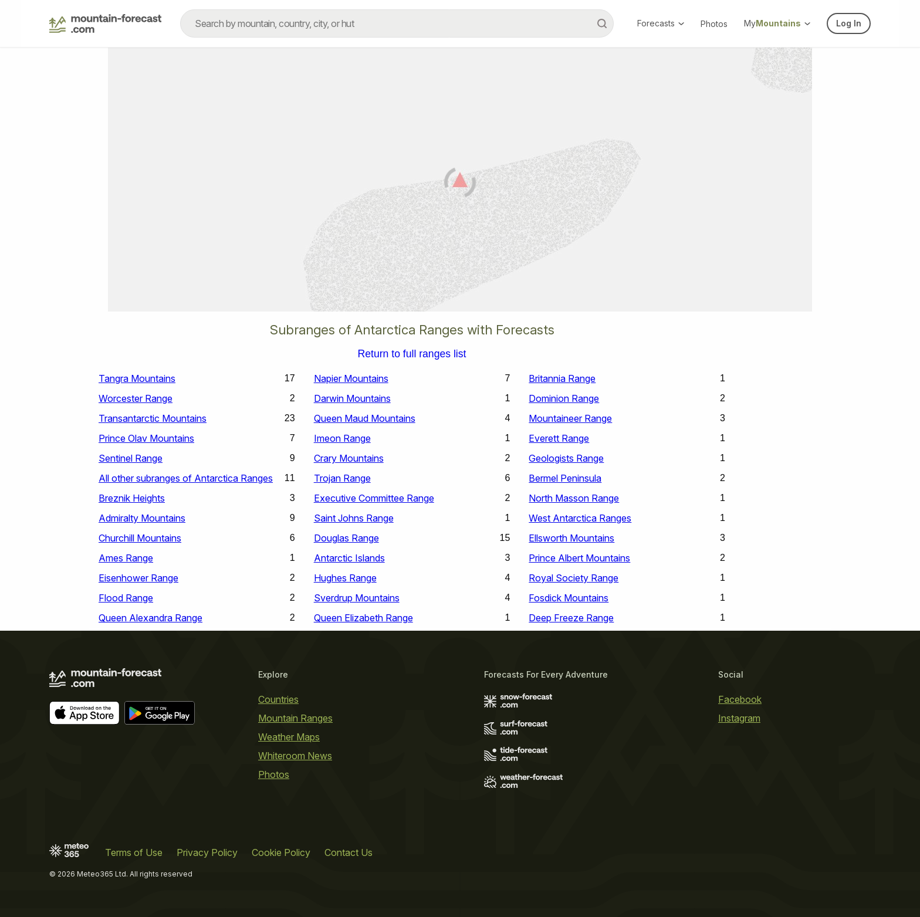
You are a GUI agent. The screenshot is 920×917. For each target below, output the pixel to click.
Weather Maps (289, 737)
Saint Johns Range (354, 518)
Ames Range (126, 558)
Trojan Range (342, 478)
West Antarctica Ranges (580, 518)
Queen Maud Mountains (364, 418)
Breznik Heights (132, 498)
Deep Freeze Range (571, 618)
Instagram (739, 718)
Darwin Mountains (352, 398)
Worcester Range (135, 398)
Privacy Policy (207, 852)
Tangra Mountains (137, 378)
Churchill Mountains (140, 538)
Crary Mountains (349, 458)
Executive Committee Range (374, 498)
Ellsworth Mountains (571, 538)
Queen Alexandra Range (150, 618)
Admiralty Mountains (142, 518)
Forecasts (660, 23)
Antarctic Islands (349, 558)
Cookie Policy (281, 852)
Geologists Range (566, 458)
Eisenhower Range (138, 578)
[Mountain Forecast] (105, 23)
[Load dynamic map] (460, 184)
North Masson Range (574, 498)
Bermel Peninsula (565, 478)
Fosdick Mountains (568, 598)
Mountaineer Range (570, 418)
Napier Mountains (351, 378)
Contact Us (348, 852)
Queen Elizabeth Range (363, 618)
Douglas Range (346, 538)
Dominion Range (564, 398)
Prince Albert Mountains (579, 558)
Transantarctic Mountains (153, 418)
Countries (278, 699)
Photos (714, 24)
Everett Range (559, 438)
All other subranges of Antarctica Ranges (186, 478)
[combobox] (397, 23)
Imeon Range (342, 438)
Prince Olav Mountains (146, 438)
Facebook (740, 699)
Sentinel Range (131, 458)
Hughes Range (345, 578)
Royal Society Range (573, 578)
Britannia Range (562, 378)
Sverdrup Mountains (357, 598)
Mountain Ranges (295, 718)
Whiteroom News (295, 756)
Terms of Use (134, 852)
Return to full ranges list (412, 354)
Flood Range (126, 598)
